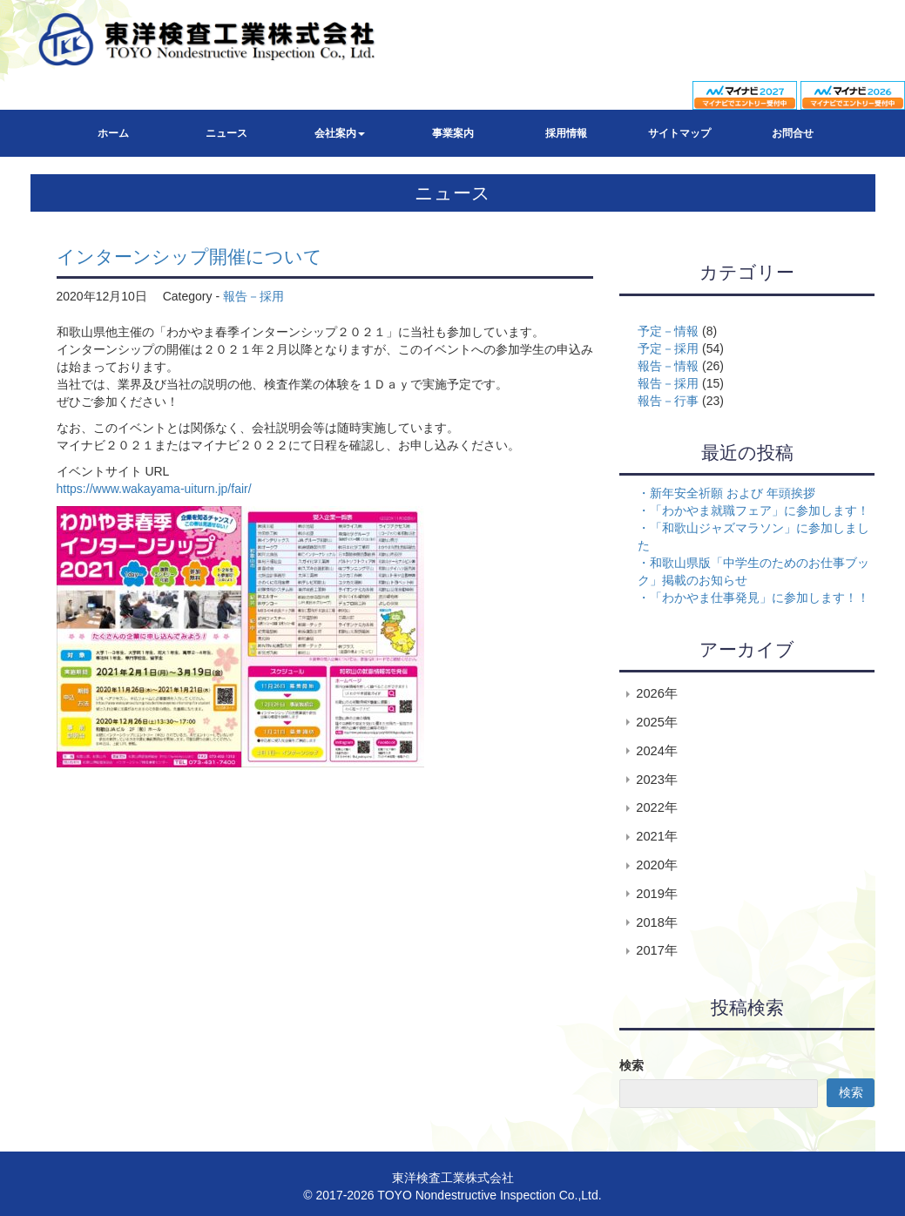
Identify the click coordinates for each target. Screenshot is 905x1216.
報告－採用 (253, 296)
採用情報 (566, 133)
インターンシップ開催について (189, 257)
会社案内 (339, 133)
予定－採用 (668, 348)
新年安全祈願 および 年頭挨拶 (732, 493)
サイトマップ (679, 133)
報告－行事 (668, 401)
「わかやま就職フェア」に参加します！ (759, 510)
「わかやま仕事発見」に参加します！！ (759, 598)
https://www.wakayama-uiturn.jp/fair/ (154, 489)
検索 (631, 1065)
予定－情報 (668, 331)
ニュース (226, 133)
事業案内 (453, 133)
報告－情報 (668, 366)
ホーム (113, 133)
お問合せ (793, 133)
